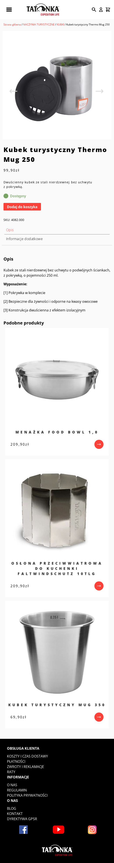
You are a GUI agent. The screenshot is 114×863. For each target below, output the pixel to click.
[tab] (57, 230)
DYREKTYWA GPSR (22, 818)
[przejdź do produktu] (99, 444)
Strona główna (12, 24)
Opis (10, 229)
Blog (11, 808)
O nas (12, 785)
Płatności (16, 761)
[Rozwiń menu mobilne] (8, 9)
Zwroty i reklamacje (25, 766)
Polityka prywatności (27, 795)
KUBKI (60, 24)
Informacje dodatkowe (24, 238)
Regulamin (17, 790)
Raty (11, 771)
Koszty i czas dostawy (27, 756)
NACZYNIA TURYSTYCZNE (38, 24)
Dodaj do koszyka (22, 206)
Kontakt (15, 813)
